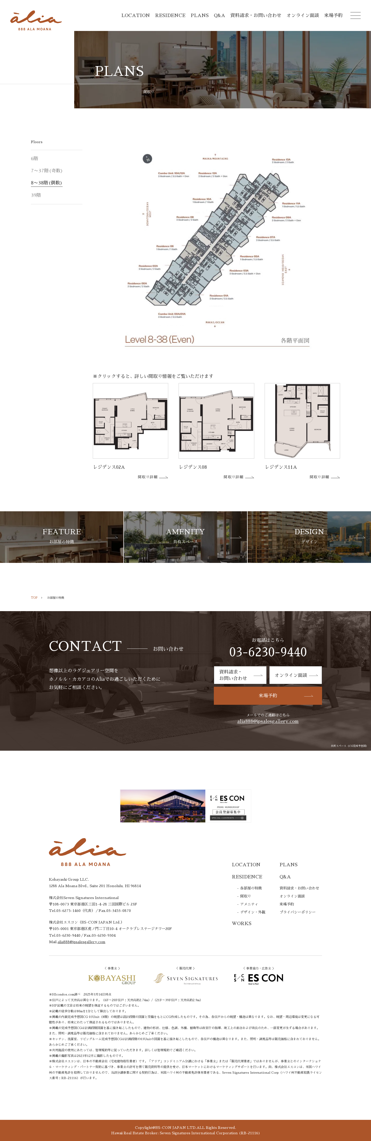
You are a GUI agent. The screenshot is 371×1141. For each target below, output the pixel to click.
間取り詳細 (153, 477)
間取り (245, 896)
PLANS (200, 15)
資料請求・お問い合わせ (255, 15)
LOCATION (135, 15)
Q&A (219, 15)
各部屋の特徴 (251, 888)
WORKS (241, 923)
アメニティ (249, 904)
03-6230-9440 (268, 652)
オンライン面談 (302, 15)
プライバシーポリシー (298, 912)
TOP (34, 597)
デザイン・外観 (252, 912)
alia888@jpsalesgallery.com (268, 721)
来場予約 (333, 15)
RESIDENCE (170, 15)
